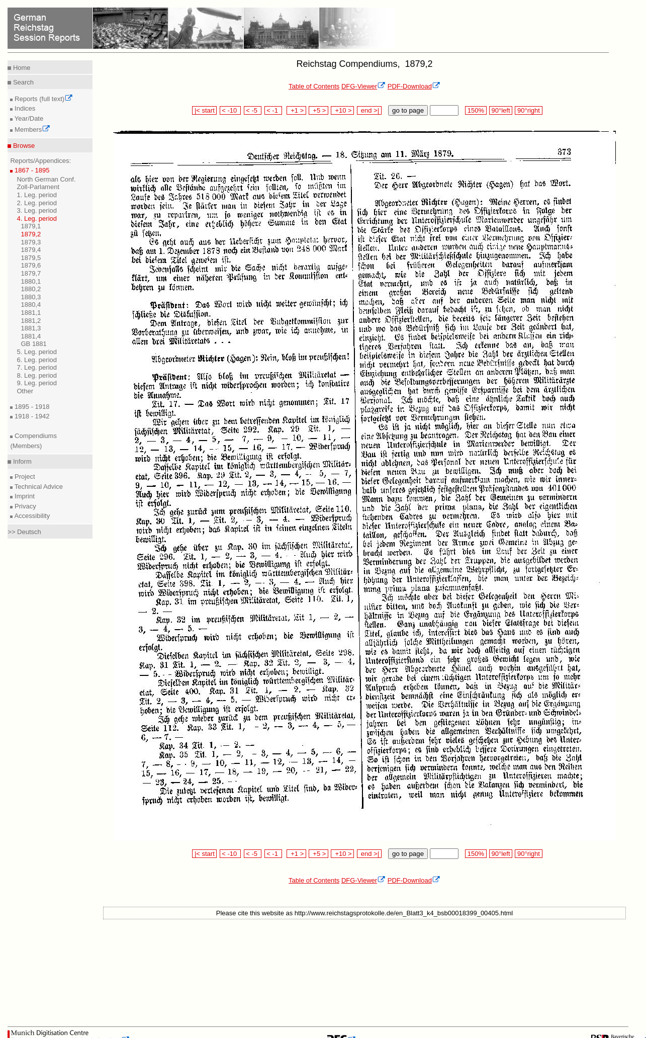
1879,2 (31, 234)
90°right (528, 110)
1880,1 (31, 281)
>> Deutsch (24, 532)
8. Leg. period (37, 375)
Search (22, 82)
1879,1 (31, 226)
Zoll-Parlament (38, 187)
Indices (24, 108)
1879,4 (31, 249)
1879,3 (31, 242)
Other (25, 391)
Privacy (24, 506)
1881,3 (31, 328)
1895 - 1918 (31, 406)
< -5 (252, 110)
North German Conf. (46, 179)
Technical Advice (38, 486)
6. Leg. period (37, 360)
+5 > (318, 110)
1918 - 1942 (31, 416)
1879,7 (31, 273)
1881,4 (31, 336)
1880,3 (31, 297)
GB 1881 (33, 344)
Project (24, 476)
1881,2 (31, 320)
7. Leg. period (37, 367)
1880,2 (31, 289)
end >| (369, 110)
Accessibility (31, 516)
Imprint (23, 496)
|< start (204, 110)
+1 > (296, 110)
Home (20, 67)
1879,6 (31, 265)
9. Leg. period (37, 383)
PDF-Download (414, 86)
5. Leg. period (37, 352)
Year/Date (28, 118)
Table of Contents (314, 86)
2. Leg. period (37, 203)
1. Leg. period (37, 195)
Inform (21, 461)
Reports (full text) (43, 99)
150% (476, 110)
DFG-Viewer (363, 86)
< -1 (273, 110)
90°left (501, 110)
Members (31, 129)
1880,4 (31, 304)
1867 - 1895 (31, 170)
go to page (408, 110)
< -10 (230, 110)
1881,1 (31, 312)
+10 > (342, 110)
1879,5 (31, 258)
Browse (23, 145)
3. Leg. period (37, 210)
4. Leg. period (37, 218)
